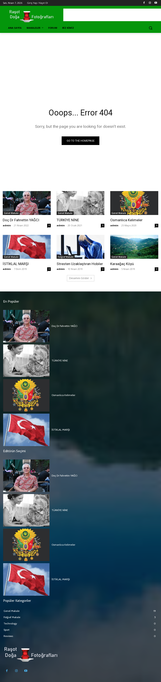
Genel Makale (11, 213)
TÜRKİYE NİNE (68, 220)
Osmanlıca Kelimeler (126, 220)
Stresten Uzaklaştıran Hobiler (79, 264)
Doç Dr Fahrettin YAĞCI (21, 220)
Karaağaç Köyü (122, 264)
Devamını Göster (80, 278)
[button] (150, 28)
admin (7, 225)
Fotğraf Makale (65, 256)
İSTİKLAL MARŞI (16, 264)
